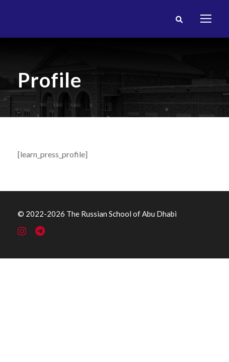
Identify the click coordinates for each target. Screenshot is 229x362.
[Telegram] (40, 231)
